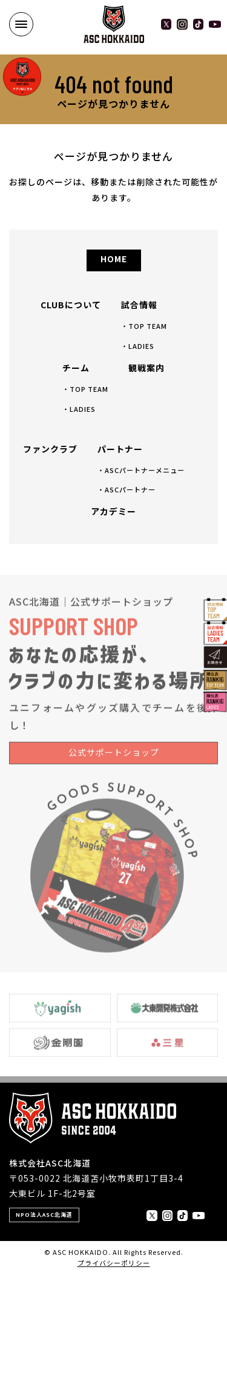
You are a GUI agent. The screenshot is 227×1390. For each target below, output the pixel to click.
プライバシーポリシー (113, 1263)
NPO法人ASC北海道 (44, 1215)
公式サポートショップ (113, 761)
